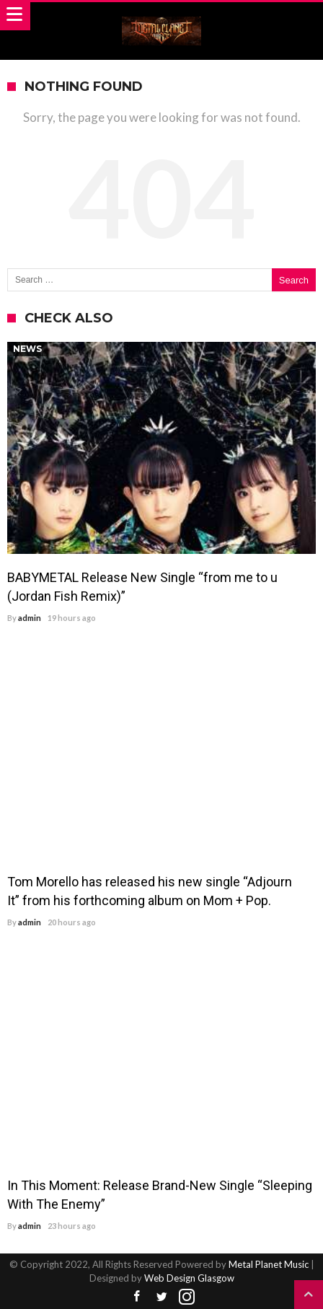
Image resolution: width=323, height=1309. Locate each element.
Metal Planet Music (269, 1264)
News (27, 348)
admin (29, 617)
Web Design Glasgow (189, 1278)
